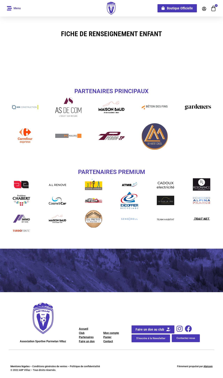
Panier (107, 337)
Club (81, 333)
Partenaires (86, 337)
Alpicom (208, 366)
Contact (108, 341)
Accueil (83, 328)
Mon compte (111, 333)
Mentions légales (20, 366)
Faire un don (87, 341)
